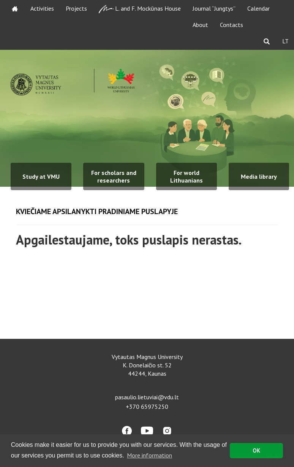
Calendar (258, 8)
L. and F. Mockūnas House (140, 9)
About (200, 25)
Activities (42, 8)
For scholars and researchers (113, 176)
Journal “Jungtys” (214, 8)
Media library (259, 176)
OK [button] (256, 450)
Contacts (231, 25)
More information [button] (149, 455)
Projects (76, 8)
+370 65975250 (147, 406)
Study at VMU (41, 176)
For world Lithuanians (186, 176)
